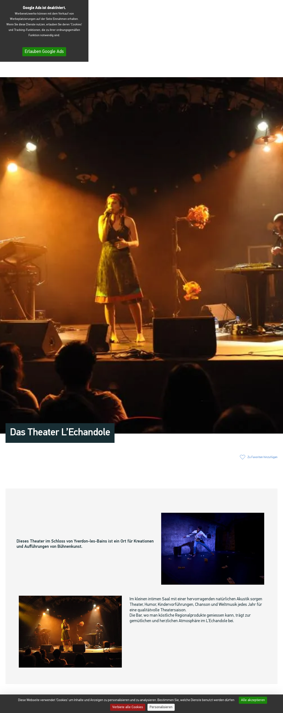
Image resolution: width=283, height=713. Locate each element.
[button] (227, 69)
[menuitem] (268, 70)
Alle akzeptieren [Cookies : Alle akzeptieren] (253, 700)
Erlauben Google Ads (44, 51)
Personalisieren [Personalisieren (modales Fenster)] (161, 707)
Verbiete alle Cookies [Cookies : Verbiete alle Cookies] (127, 707)
